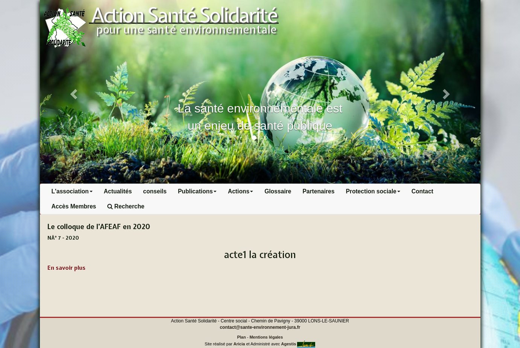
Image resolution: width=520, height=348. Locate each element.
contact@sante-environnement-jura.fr (260, 327)
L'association (72, 191)
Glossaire (277, 191)
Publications (197, 191)
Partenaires (318, 191)
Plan (241, 337)
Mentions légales (266, 337)
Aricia (239, 344)
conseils (154, 191)
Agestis (288, 344)
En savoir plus (66, 267)
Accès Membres (74, 206)
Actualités (118, 191)
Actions (240, 191)
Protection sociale (373, 191)
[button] (73, 92)
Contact (422, 191)
